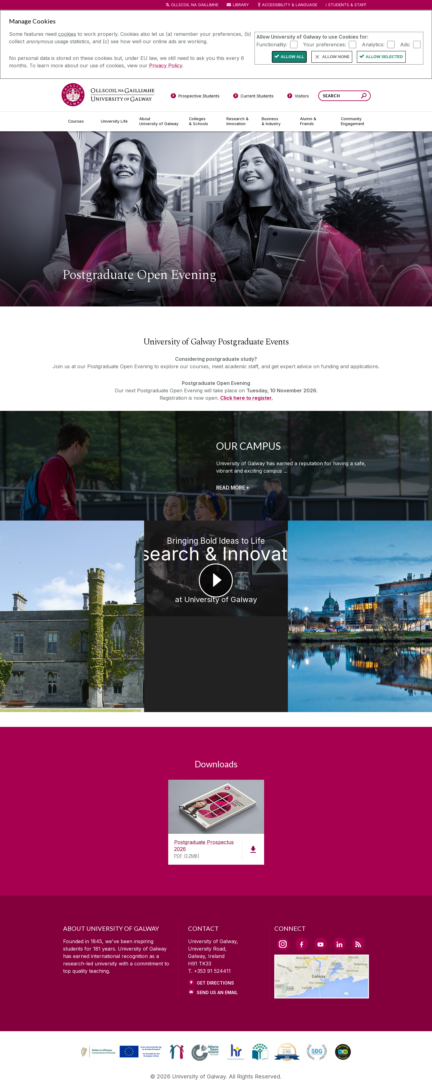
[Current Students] (253, 97)
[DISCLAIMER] (115, 1066)
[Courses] (79, 121)
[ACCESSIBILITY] (317, 1066)
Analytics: (373, 44)
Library (241, 4)
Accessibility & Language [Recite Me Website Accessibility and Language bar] (287, 5)
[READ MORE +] (232, 487)
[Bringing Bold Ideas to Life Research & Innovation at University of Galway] (216, 592)
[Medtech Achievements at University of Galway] (54, 592)
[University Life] (115, 121)
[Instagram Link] (283, 896)
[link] (120, 1003)
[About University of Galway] (159, 121)
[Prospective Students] (195, 97)
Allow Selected (384, 56)
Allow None (335, 56)
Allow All (292, 56)
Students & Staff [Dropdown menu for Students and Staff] (347, 4)
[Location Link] (321, 947)
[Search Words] (344, 96)
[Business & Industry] (276, 121)
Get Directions (215, 935)
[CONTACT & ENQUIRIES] (265, 1066)
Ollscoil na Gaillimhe (194, 4)
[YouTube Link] (320, 896)
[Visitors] (298, 97)
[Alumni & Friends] (315, 121)
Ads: (405, 44)
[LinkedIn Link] (339, 896)
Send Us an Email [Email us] (217, 944)
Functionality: (271, 44)
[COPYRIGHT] (213, 1066)
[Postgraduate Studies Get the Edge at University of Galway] (378, 592)
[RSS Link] (358, 896)
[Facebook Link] (302, 896)
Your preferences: (324, 44)
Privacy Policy (165, 65)
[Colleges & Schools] (202, 121)
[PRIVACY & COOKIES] (164, 1066)
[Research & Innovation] (239, 121)
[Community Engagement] (352, 121)
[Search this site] (364, 96)
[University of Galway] (108, 94)
